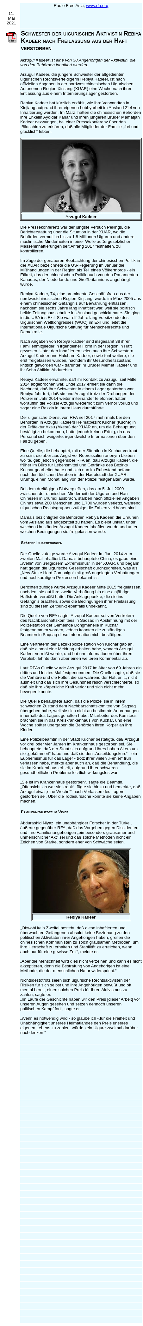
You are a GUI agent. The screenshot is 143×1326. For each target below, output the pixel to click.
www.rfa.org (97, 5)
